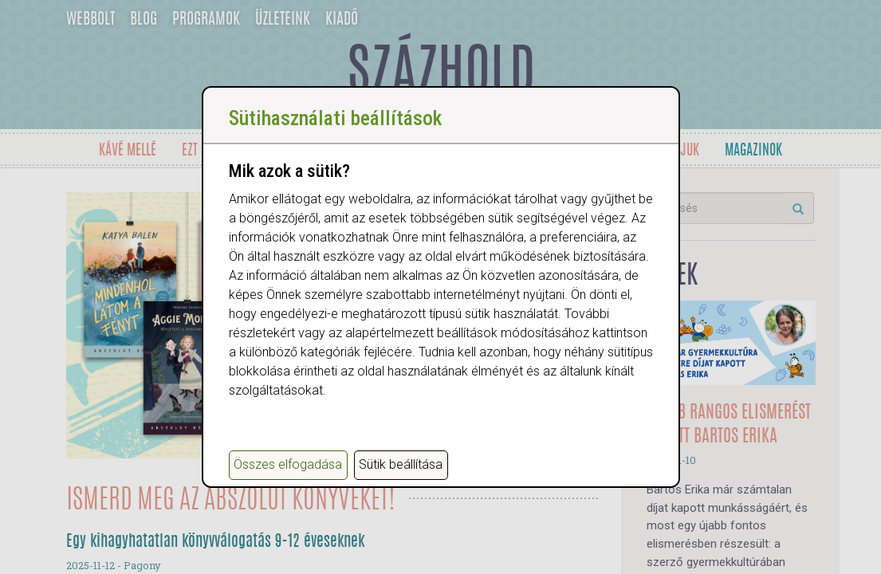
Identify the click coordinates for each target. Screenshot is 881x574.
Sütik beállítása (400, 464)
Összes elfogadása (288, 464)
